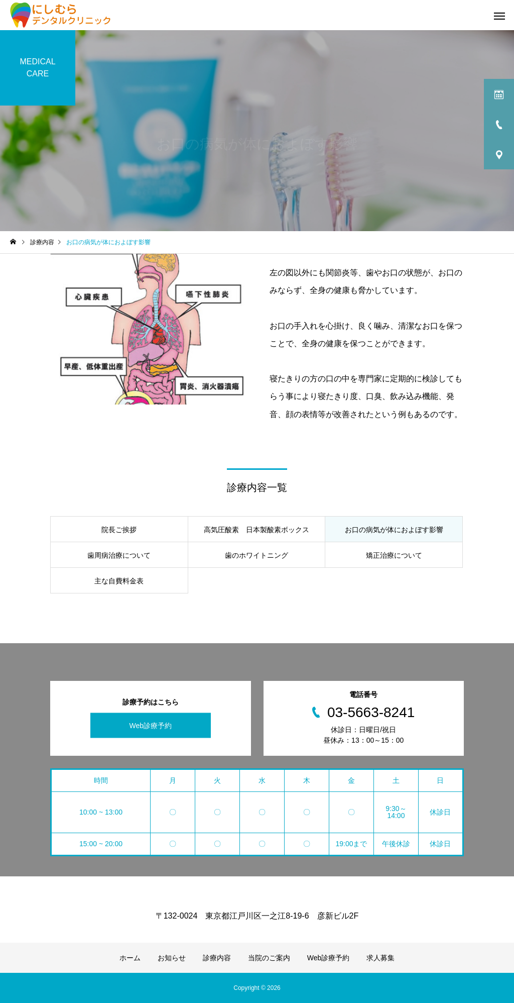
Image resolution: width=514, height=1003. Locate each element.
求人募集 (380, 958)
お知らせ (172, 958)
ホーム (130, 958)
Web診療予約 (150, 726)
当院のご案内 (269, 958)
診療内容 (217, 958)
